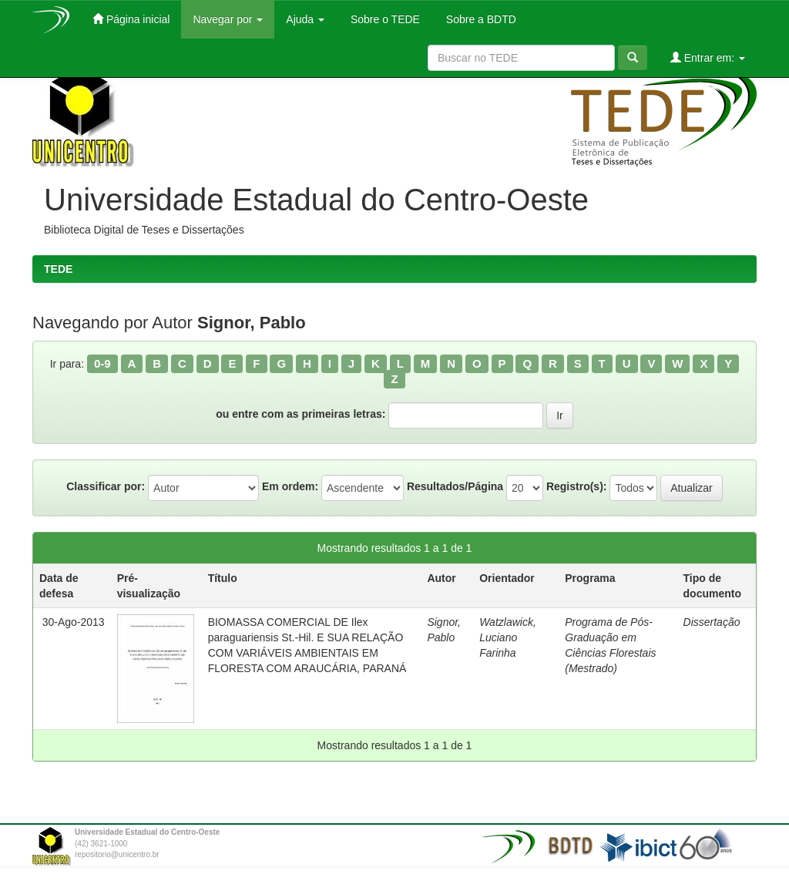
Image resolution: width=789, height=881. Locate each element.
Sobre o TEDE (383, 19)
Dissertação (711, 622)
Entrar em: (707, 57)
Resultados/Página (455, 486)
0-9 (102, 363)
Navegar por (228, 19)
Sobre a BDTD (479, 19)
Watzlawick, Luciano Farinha (507, 637)
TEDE (58, 269)
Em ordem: (290, 486)
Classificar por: (105, 486)
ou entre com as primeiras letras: (300, 414)
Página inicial (131, 18)
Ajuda (305, 19)
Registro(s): (576, 486)
